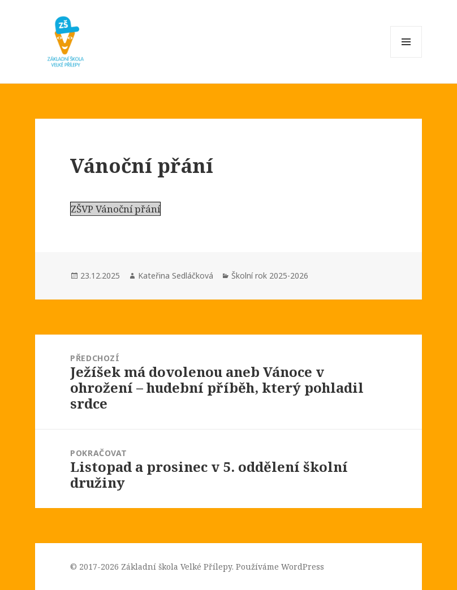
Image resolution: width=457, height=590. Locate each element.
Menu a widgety (406, 57)
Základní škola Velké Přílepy (176, 566)
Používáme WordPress (280, 566)
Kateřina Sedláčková (175, 275)
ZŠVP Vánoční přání (115, 208)
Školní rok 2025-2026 (269, 275)
